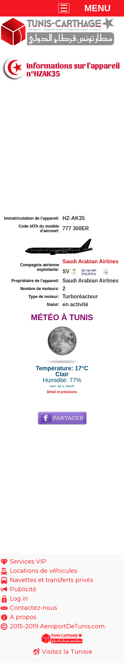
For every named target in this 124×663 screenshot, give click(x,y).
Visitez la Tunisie (67, 651)
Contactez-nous (33, 607)
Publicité (23, 589)
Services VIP (28, 561)
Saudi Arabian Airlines (90, 261)
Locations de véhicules (43, 570)
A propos (23, 617)
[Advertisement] (62, 149)
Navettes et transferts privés (51, 580)
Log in (19, 598)
